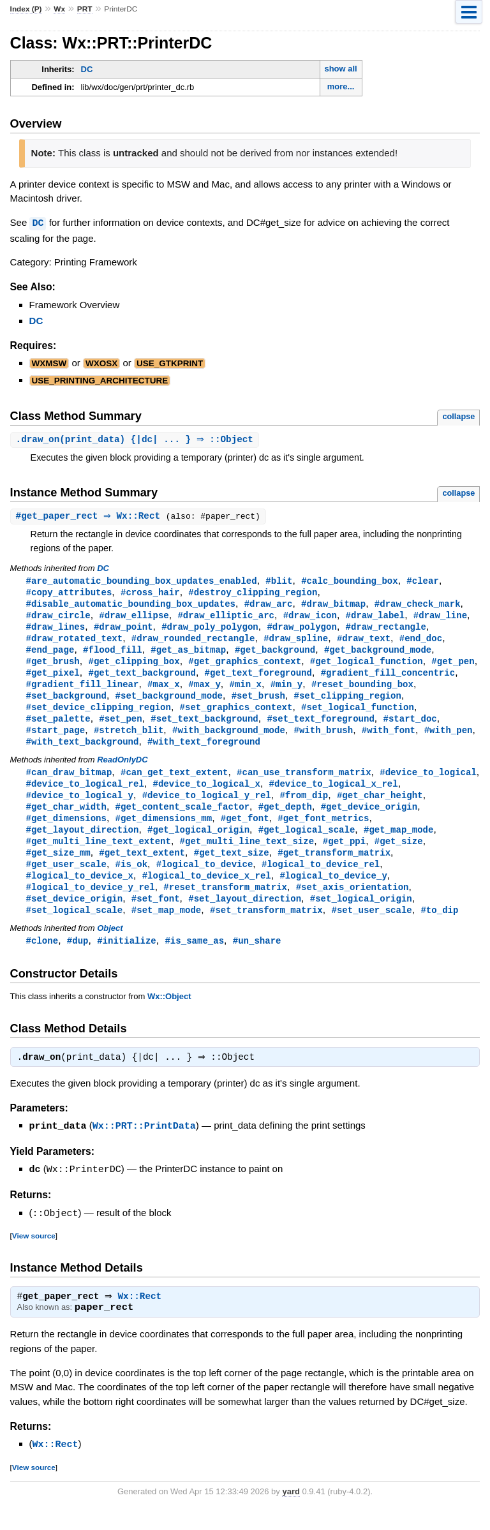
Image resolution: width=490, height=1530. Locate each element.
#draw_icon (310, 618)
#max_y (204, 691)
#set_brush (258, 703)
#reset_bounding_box (362, 691)
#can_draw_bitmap (69, 782)
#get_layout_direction (82, 843)
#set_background (66, 703)
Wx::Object (169, 1015)
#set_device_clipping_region (98, 715)
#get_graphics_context (244, 666)
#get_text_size (231, 867)
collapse (458, 415)
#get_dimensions (66, 831)
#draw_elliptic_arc (225, 618)
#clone (42, 959)
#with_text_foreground (203, 751)
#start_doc (409, 727)
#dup (78, 959)
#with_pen (448, 739)
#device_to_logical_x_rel (333, 795)
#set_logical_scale (74, 928)
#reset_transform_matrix (225, 904)
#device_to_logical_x (206, 795)
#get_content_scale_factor (182, 819)
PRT (85, 8)
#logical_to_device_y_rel (90, 904)
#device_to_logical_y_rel (206, 807)
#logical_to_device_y (333, 892)
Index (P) (26, 8)
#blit (278, 582)
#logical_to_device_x (79, 892)
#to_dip (439, 928)
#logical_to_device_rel (321, 879)
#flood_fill (112, 654)
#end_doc (420, 642)
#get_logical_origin (198, 843)
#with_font (388, 739)
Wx (59, 8)
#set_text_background (204, 727)
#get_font (245, 831)
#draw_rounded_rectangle (193, 642)
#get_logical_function (366, 666)
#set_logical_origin (361, 916)
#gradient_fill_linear (82, 691)
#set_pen (120, 727)
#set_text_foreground (320, 727)
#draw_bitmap (333, 606)
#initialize (126, 959)
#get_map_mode (398, 843)
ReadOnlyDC (122, 770)
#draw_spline (296, 642)
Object (109, 946)
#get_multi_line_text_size (247, 855)
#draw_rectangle (386, 630)
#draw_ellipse (133, 618)
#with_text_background (82, 751)
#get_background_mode (377, 654)
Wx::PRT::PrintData (144, 1146)
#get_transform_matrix (334, 867)
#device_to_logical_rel (85, 795)
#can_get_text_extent (174, 782)
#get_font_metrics (323, 831)
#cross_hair (150, 594)
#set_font (155, 916)
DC (87, 69)
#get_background (275, 654)
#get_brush (53, 666)
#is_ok (131, 879)
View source (34, 1254)
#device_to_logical (428, 782)
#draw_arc (268, 606)
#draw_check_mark (418, 606)
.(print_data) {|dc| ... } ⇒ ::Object (136, 439)
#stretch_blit (128, 739)
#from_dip (303, 807)
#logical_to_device (204, 879)
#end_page (50, 654)
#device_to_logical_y (79, 807)
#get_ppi (344, 855)
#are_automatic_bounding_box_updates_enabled (141, 582)
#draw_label (375, 618)
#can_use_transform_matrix (304, 782)
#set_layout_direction (244, 916)
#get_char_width (66, 819)
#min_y (287, 691)
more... (341, 86)
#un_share (257, 959)
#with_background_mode (228, 739)
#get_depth (285, 819)
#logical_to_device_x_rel (206, 892)
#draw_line (440, 618)
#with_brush (323, 739)
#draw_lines (55, 630)
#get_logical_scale (306, 843)
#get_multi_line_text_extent (98, 855)
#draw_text (363, 642)
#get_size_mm (58, 867)
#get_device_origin (369, 819)
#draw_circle (58, 618)
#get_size (399, 855)
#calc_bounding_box (349, 582)
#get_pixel (53, 678)
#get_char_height (380, 807)
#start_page (55, 739)
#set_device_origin (74, 916)
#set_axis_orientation (352, 904)
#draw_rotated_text (74, 642)
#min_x (245, 691)
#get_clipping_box (133, 666)
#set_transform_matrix (266, 928)
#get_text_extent (142, 867)
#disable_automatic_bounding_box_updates (130, 606)
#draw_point (123, 630)
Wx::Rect (143, 1316)
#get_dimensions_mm (163, 831)
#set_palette (58, 727)
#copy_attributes (69, 594)
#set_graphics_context (236, 715)
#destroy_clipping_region (252, 594)
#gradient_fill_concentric (388, 678)
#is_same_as (194, 959)
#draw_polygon (301, 630)
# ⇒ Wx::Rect (92, 516)
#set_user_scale (371, 928)
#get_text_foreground (258, 678)
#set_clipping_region (347, 703)
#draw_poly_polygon (209, 630)
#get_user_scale (66, 879)
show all (340, 68)
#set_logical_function (357, 715)
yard (290, 1510)
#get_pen (452, 666)
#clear (422, 582)
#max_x (163, 691)
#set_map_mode (166, 928)
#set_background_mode (169, 703)
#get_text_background (141, 678)
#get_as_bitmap (188, 654)
